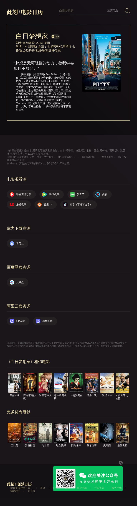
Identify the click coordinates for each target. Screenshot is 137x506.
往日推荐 (99, 487)
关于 (54, 487)
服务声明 (117, 487)
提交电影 (82, 487)
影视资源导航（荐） (21, 487)
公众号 (31, 491)
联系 (67, 487)
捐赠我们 (15, 491)
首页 (42, 487)
